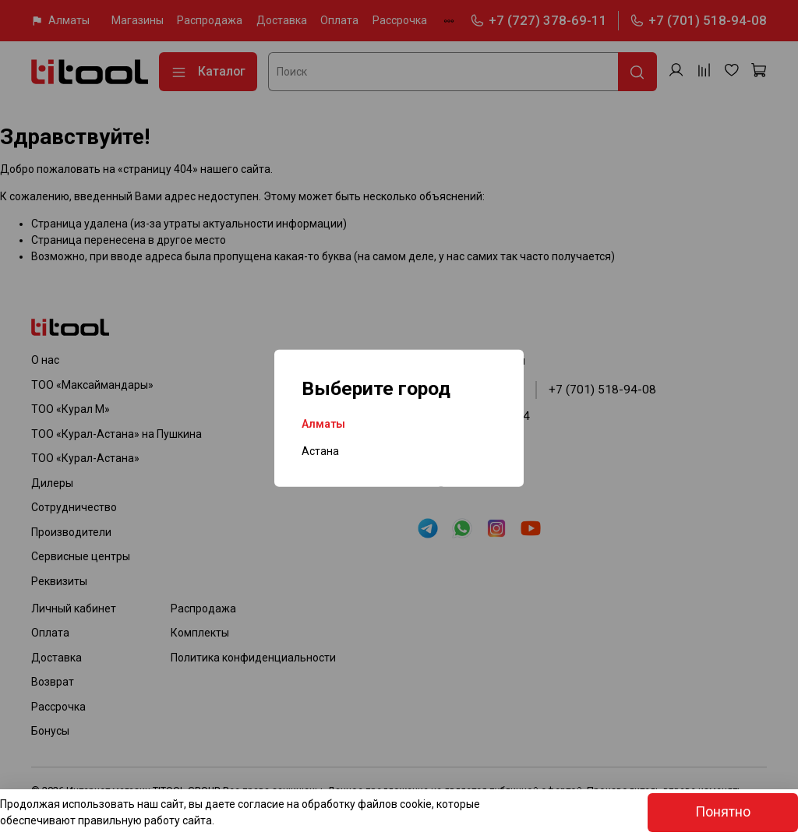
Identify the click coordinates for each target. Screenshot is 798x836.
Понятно (722, 812)
